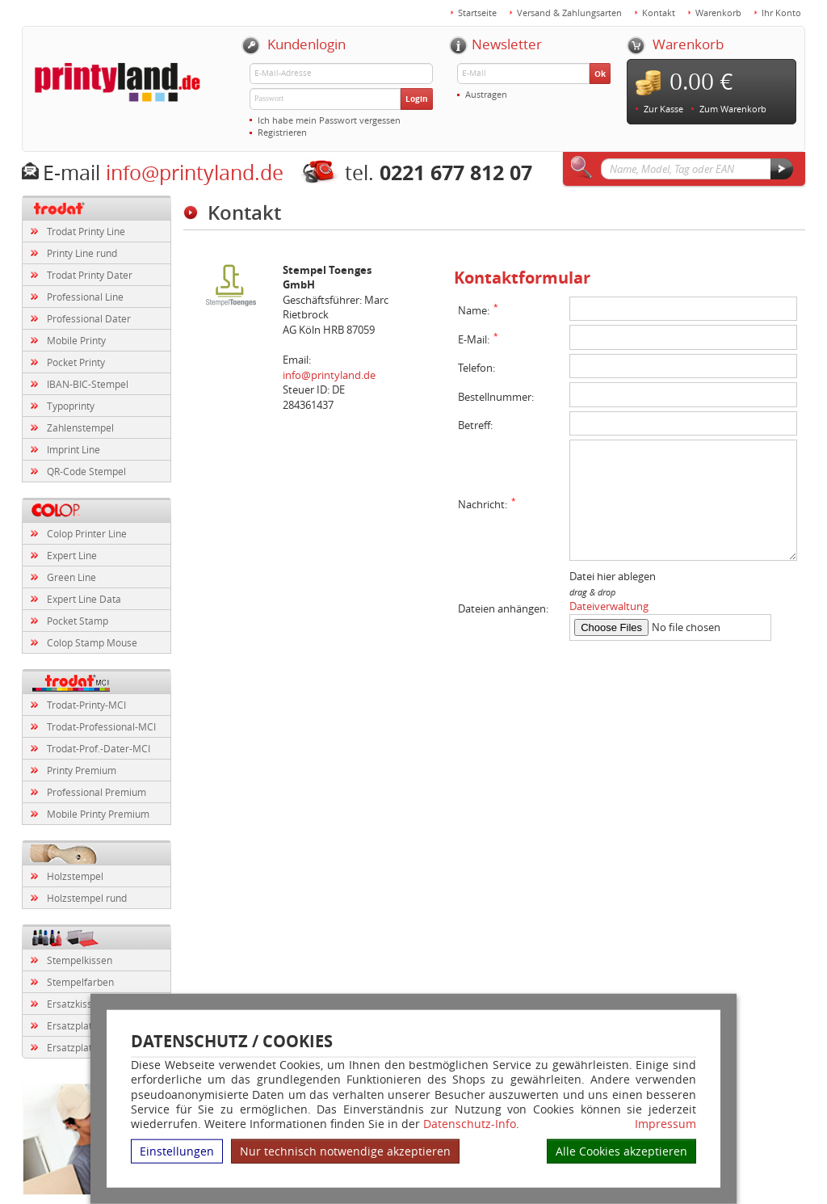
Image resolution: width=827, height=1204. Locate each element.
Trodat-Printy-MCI (86, 704)
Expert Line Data (84, 598)
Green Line (71, 576)
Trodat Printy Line (86, 231)
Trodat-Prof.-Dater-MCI (98, 748)
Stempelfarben (80, 981)
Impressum (665, 1124)
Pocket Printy (76, 362)
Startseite (477, 12)
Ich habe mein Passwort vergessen (329, 120)
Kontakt (658, 12)
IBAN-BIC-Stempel (87, 383)
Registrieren (282, 132)
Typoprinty (70, 405)
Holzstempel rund (87, 897)
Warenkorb (718, 12)
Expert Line (72, 555)
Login (416, 98)
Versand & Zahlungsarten (569, 12)
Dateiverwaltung (609, 606)
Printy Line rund (82, 252)
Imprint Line (73, 449)
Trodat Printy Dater (89, 274)
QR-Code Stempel (86, 471)
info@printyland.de (194, 172)
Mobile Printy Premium (98, 813)
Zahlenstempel (80, 427)
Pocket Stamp (77, 620)
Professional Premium (96, 791)
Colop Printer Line (87, 533)
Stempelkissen (79, 960)
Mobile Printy (76, 340)
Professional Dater (89, 318)
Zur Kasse (663, 109)
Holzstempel (75, 875)
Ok (600, 73)
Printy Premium (81, 770)
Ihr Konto (781, 12)
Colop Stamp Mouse (92, 642)
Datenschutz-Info (469, 1123)
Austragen (486, 94)
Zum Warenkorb (732, 109)
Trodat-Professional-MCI (101, 726)
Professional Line (85, 296)
